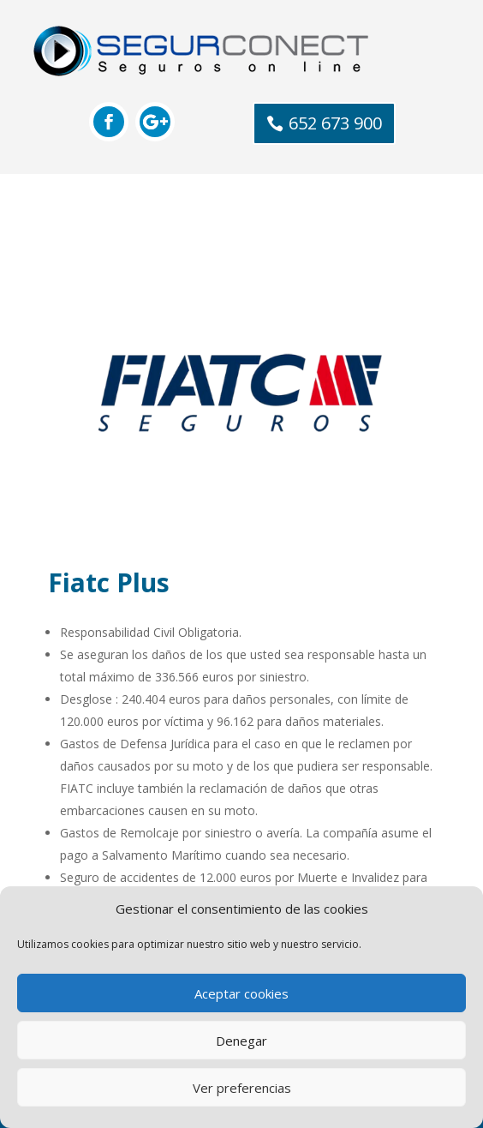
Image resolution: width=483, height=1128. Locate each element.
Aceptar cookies (241, 993)
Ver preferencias (242, 1087)
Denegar (241, 1040)
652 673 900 (335, 123)
